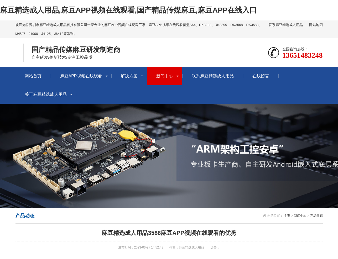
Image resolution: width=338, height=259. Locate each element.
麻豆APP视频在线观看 (81, 76)
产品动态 (316, 216)
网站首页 (33, 76)
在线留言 (260, 76)
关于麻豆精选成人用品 (46, 94)
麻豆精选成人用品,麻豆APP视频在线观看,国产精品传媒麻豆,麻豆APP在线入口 (128, 10)
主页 (287, 216)
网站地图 (316, 25)
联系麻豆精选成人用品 (286, 25)
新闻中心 (164, 76)
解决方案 (129, 76)
